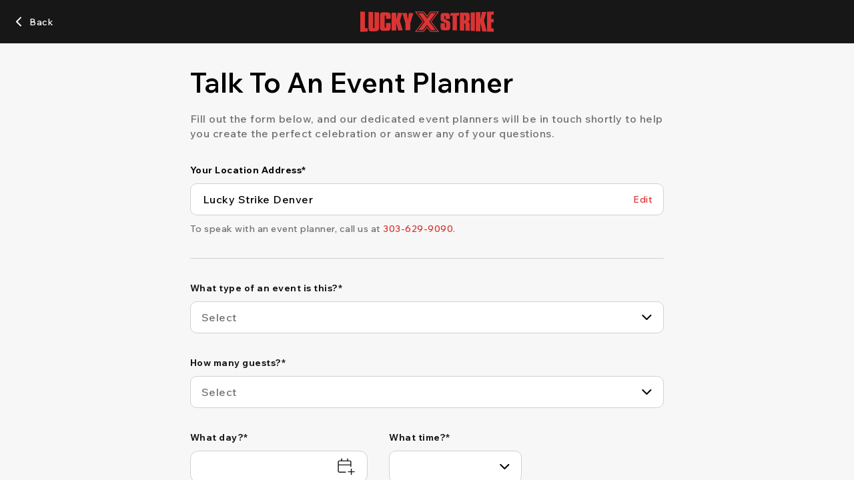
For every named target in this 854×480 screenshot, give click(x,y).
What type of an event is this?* (266, 288)
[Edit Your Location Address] (643, 199)
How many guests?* (238, 363)
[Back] (33, 22)
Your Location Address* (248, 170)
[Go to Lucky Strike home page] (427, 21)
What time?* (419, 437)
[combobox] (427, 317)
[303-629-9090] (418, 229)
